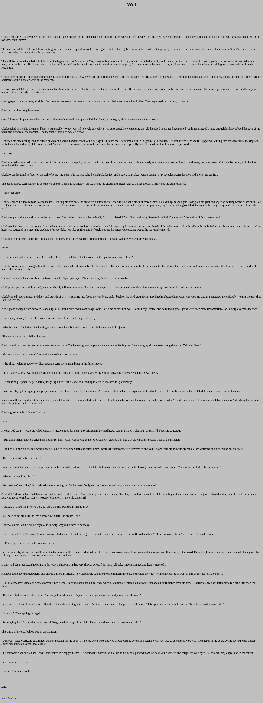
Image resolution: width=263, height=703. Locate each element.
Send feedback (9, 698)
